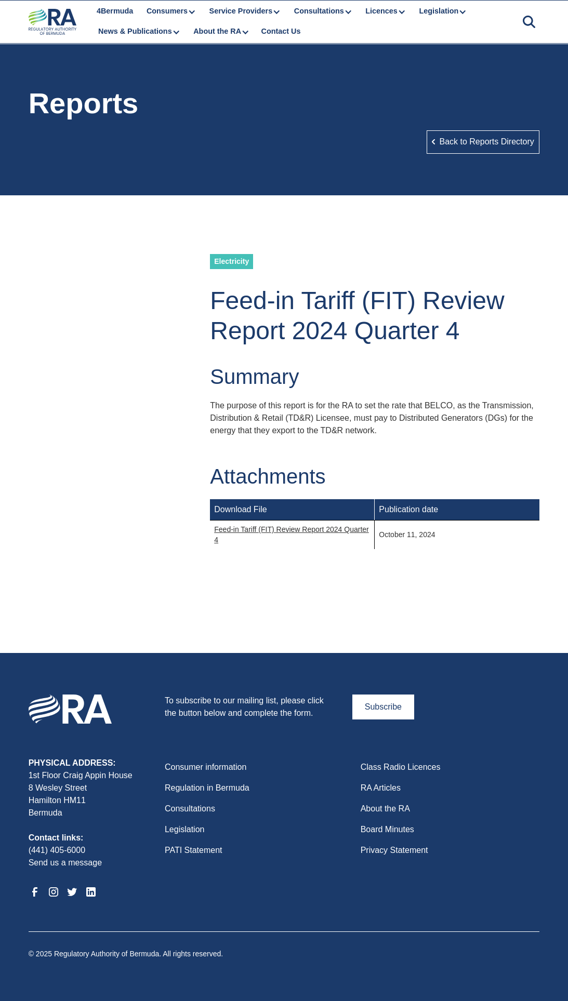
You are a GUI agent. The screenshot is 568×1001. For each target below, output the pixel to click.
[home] (52, 22)
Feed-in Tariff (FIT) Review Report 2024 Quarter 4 (291, 534)
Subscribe (383, 706)
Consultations (190, 808)
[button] (170, 11)
